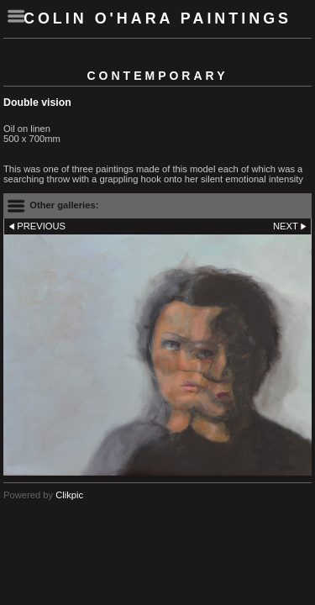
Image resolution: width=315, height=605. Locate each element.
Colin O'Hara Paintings (157, 18)
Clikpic (69, 495)
